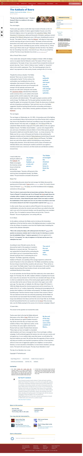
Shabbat (18, 369)
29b (21, 369)
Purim (41, 301)
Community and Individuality (17, 361)
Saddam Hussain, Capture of (37, 358)
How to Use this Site (25, 445)
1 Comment (40, 420)
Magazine (44, 445)
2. (33, 369)
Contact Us (54, 448)
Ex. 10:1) (22, 186)
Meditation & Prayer (41, 3)
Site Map (23, 448)
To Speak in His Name (17, 410)
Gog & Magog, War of (15, 358)
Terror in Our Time (20, 419)
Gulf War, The (28, 361)
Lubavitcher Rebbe (17, 92)
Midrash (35, 39)
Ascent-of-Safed (31, 450)
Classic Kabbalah (50, 3)
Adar (26, 317)
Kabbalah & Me (24, 3)
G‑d (43, 194)
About (61, 0)
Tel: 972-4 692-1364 (53, 450)
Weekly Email (35, 445)
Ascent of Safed (54, 447)
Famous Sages (16, 0)
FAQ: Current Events (43, 419)
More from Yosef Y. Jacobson (24, 399)
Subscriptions (66, 0)
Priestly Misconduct (39, 408)
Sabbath (15, 161)
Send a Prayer (76, 0)
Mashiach (12, 110)
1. (10, 369)
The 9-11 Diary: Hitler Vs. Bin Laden (20, 411)
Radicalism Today (38, 410)
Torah (28, 184)
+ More (56, 3)
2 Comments (17, 422)
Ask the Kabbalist (4, 0)
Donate (71, 0)
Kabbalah (36, 361)
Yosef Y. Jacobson (14, 13)
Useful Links (45, 448)
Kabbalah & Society (32, 3)
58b (27, 369)
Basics (18, 3)
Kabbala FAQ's (36, 447)
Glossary (10, 0)
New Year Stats (15, 408)
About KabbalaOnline (26, 447)
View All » (36, 411)
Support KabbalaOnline (56, 445)
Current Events (23, 7)
